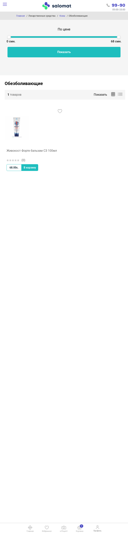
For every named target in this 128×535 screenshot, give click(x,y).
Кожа (62, 16)
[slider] (9, 37)
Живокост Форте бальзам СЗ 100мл (32, 150)
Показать (64, 52)
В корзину (30, 167)
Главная (20, 16)
